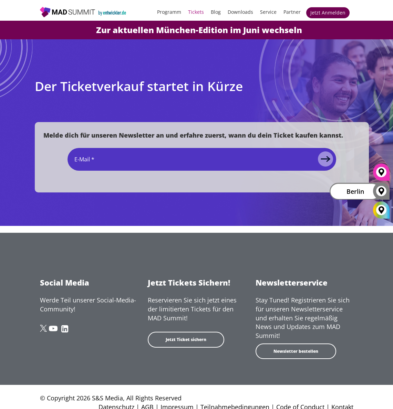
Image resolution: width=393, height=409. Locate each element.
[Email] (202, 159)
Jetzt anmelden (327, 12)
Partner (292, 12)
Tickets (196, 12)
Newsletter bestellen (295, 351)
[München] (381, 175)
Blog (216, 12)
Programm (169, 12)
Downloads (240, 12)
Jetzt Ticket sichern (186, 339)
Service (268, 12)
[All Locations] (381, 210)
